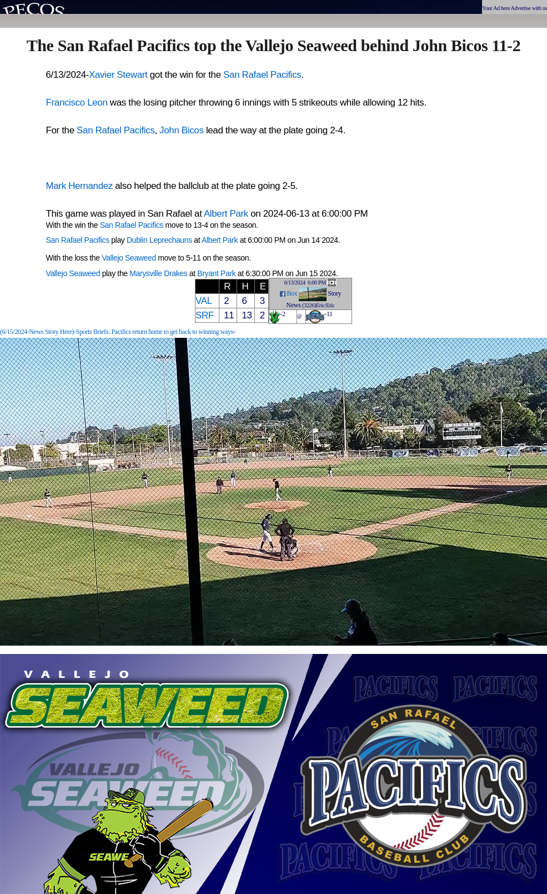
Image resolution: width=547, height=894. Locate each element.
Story (334, 293)
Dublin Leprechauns (159, 240)
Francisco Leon (77, 102)
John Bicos (181, 130)
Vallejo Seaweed (129, 257)
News (294, 305)
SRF (204, 315)
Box (292, 293)
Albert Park (226, 213)
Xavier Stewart (118, 74)
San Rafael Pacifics (262, 74)
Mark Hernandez (79, 186)
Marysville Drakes (158, 273)
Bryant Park (216, 273)
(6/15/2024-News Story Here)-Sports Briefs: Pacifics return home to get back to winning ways (116, 332)
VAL (203, 301)
